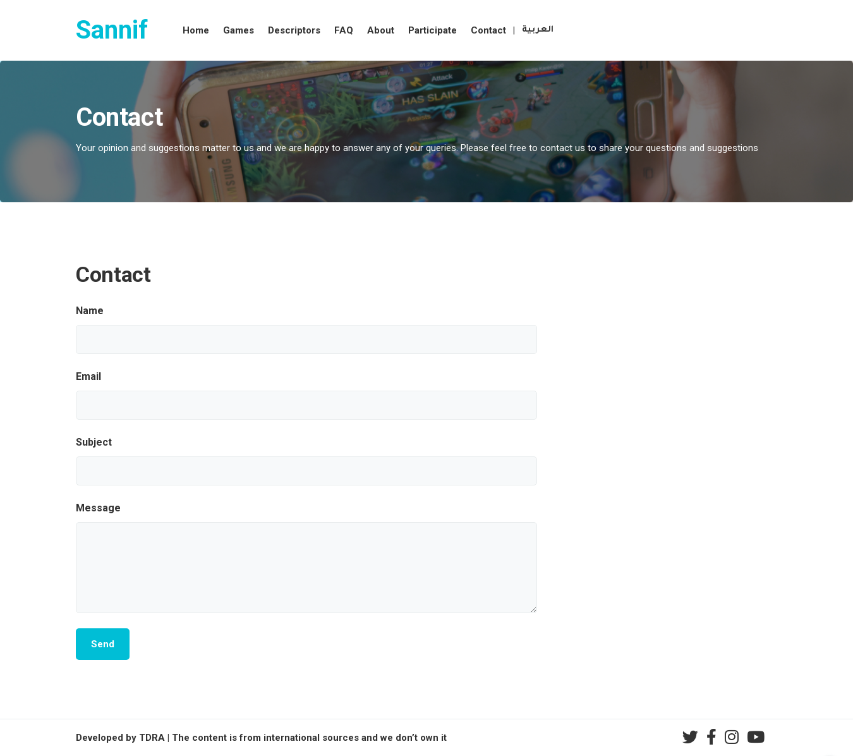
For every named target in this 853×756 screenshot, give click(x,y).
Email (88, 376)
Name (90, 311)
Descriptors (294, 30)
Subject (94, 442)
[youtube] (756, 737)
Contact (488, 30)
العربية (538, 30)
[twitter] (690, 737)
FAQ (343, 30)
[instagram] (732, 737)
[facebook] (711, 737)
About (380, 30)
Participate (432, 30)
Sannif (112, 30)
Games (238, 30)
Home (196, 30)
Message (98, 508)
